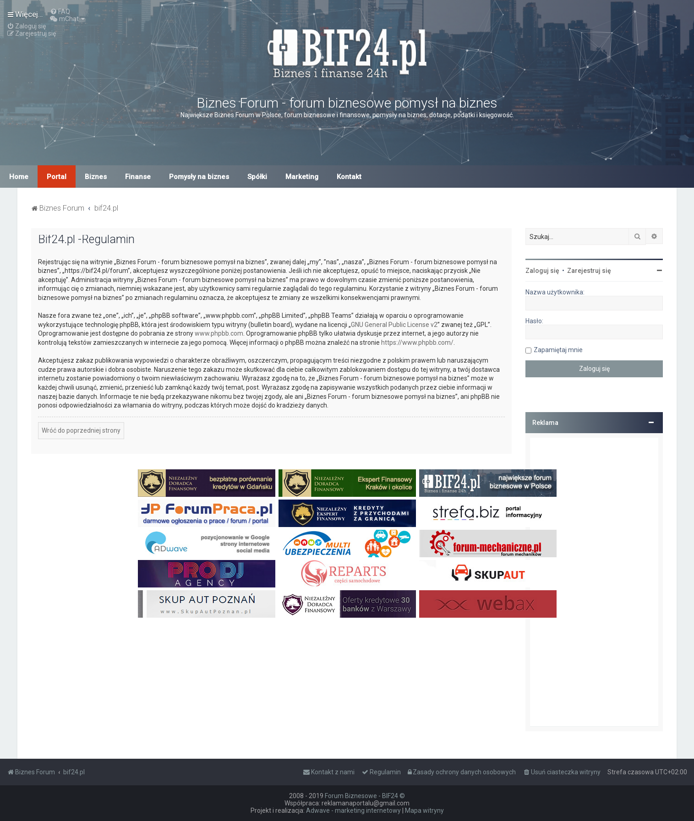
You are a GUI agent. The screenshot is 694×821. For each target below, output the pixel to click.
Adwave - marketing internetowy (353, 810)
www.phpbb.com (219, 333)
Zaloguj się (542, 270)
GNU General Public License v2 (394, 324)
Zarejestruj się (589, 270)
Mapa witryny (424, 810)
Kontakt (349, 177)
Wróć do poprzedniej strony (81, 430)
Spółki (257, 177)
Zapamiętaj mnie (558, 349)
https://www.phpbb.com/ (417, 342)
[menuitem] (60, 11)
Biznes (96, 177)
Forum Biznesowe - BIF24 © (365, 795)
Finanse (138, 177)
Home (18, 177)
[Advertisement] (594, 582)
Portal (56, 177)
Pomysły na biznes (199, 177)
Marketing (301, 177)
